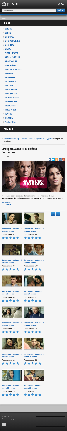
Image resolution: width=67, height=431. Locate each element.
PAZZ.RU (10, 417)
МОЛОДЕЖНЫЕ (11, 93)
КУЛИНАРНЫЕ (10, 77)
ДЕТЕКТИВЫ (9, 37)
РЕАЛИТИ (8, 114)
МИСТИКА (9, 85)
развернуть (6, 202)
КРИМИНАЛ (9, 73)
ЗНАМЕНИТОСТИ (11, 53)
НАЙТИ (60, 10)
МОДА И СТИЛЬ (11, 89)
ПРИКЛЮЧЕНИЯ (11, 101)
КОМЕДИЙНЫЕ (10, 65)
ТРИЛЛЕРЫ (9, 118)
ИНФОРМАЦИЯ (11, 61)
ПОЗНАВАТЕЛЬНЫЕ (12, 97)
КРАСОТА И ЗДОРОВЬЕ (13, 69)
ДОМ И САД (9, 45)
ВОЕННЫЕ (8, 33)
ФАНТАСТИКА (10, 122)
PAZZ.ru (11, 4)
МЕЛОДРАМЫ (10, 81)
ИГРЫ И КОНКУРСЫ (12, 57)
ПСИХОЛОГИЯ (10, 105)
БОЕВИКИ (8, 29)
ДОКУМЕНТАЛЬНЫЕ (12, 41)
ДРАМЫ (8, 49)
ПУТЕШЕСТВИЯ (10, 110)
